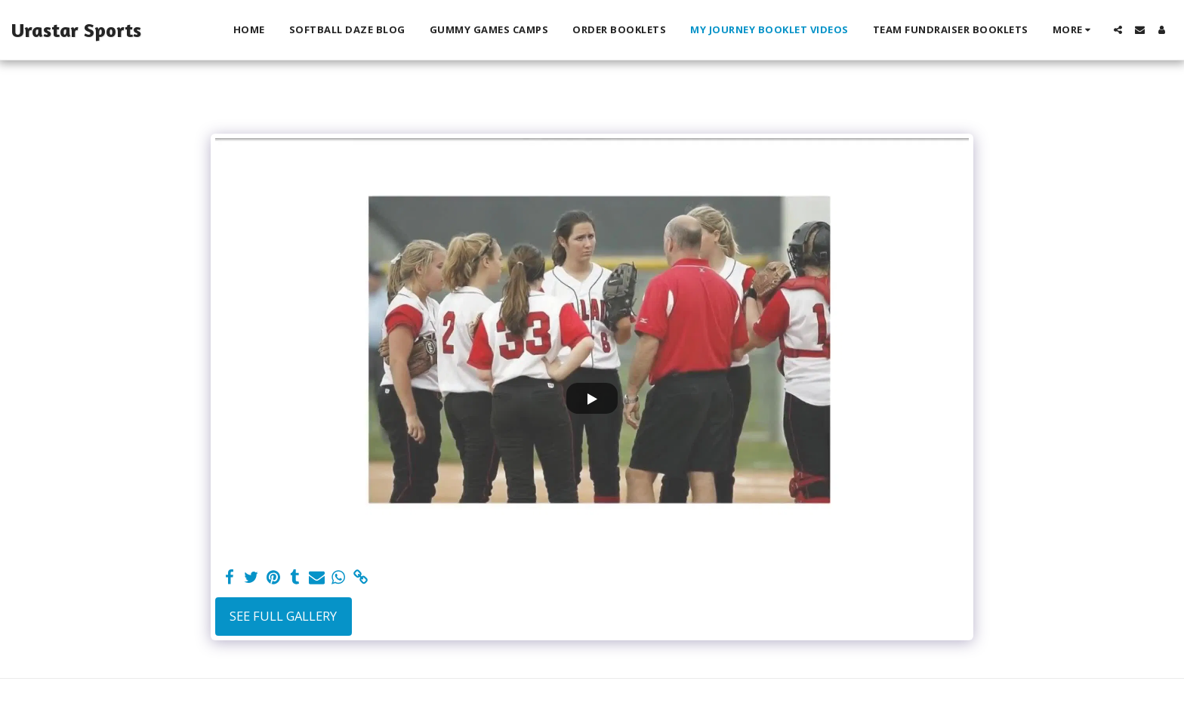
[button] (1118, 30)
